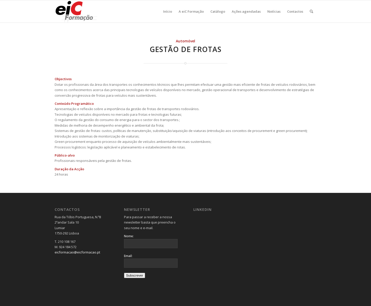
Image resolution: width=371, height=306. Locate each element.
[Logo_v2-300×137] (79, 11)
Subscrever (134, 275)
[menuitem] (167, 11)
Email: (128, 256)
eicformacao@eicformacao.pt (77, 252)
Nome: (129, 236)
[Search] (311, 11)
